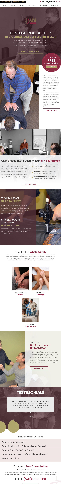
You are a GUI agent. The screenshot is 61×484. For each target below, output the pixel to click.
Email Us (23, 1)
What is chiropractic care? (14, 442)
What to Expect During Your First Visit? (18, 450)
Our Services (31, 5)
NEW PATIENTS (51, 110)
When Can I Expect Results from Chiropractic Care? (25, 454)
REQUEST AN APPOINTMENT (30, 51)
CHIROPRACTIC (20, 281)
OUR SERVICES (30, 184)
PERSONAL (30, 313)
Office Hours (16, 1)
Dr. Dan (22, 5)
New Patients (43, 5)
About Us (12, 5)
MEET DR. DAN (39, 368)
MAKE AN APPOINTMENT (5, 1)
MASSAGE (40, 281)
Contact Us (54, 5)
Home (4, 5)
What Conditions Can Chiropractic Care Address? (24, 446)
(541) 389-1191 (50, 2)
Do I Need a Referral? (11, 458)
